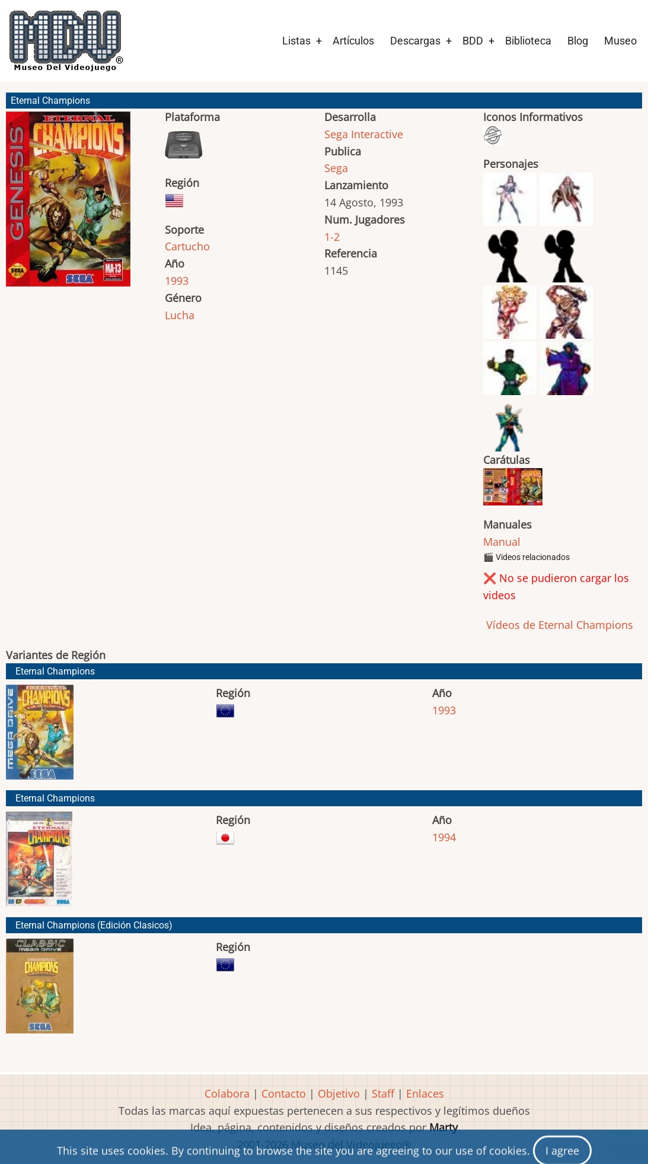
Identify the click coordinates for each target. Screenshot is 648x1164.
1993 (177, 280)
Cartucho (187, 246)
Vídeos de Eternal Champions (558, 625)
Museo (620, 40)
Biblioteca (528, 40)
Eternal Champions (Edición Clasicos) (94, 925)
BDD (472, 40)
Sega (336, 168)
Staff (383, 1093)
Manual (502, 542)
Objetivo (339, 1093)
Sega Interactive (363, 134)
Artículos (353, 40)
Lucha (179, 315)
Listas (296, 40)
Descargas (415, 40)
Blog (577, 40)
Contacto (283, 1093)
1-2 (332, 237)
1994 (444, 837)
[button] (68, 204)
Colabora (227, 1093)
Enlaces (425, 1093)
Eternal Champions (55, 671)
